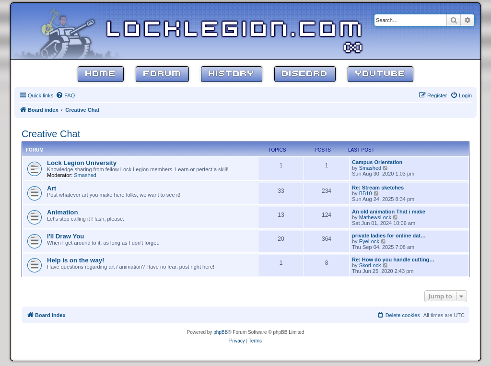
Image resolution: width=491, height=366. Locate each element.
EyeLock (369, 241)
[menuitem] (65, 95)
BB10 (365, 193)
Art (51, 188)
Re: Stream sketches (378, 187)
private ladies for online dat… (389, 235)
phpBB (220, 332)
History (232, 74)
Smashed (85, 175)
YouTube (380, 74)
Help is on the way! (75, 260)
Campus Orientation (377, 162)
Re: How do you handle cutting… (393, 259)
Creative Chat (51, 134)
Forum (162, 74)
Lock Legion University (82, 162)
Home (100, 74)
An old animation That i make (388, 211)
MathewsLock (375, 217)
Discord (305, 74)
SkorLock (370, 265)
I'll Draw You (65, 236)
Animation (62, 212)
